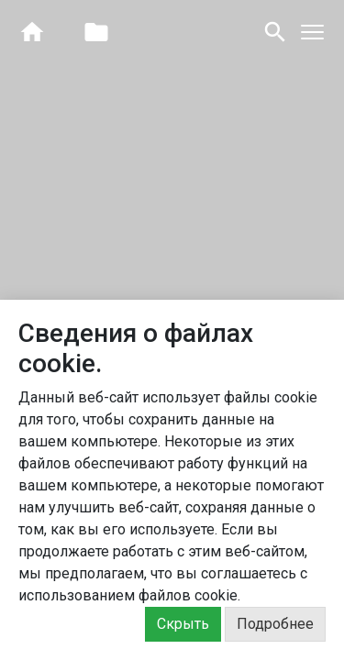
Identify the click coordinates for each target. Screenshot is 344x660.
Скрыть (183, 623)
